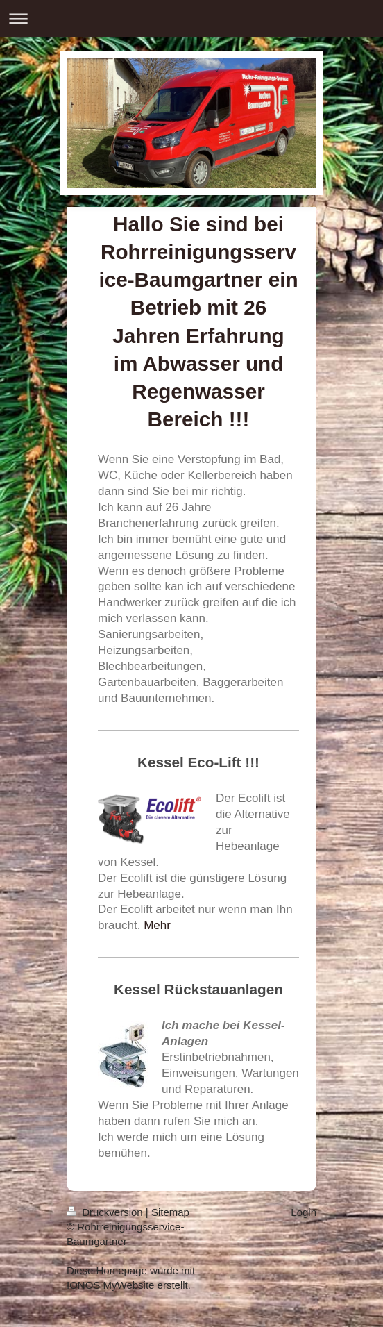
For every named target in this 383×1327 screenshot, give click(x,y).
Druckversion (106, 1212)
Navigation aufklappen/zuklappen (191, 18)
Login (303, 1212)
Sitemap (170, 1212)
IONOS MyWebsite (110, 1285)
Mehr (157, 925)
